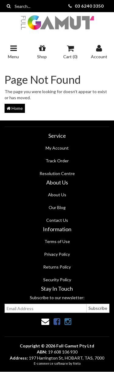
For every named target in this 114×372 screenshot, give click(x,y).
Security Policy (57, 279)
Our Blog (57, 207)
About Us (57, 194)
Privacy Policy (57, 254)
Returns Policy (57, 266)
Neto (77, 363)
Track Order (57, 160)
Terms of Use (57, 241)
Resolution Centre (57, 173)
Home (15, 108)
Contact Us (57, 220)
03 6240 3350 (89, 5)
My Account (57, 147)
